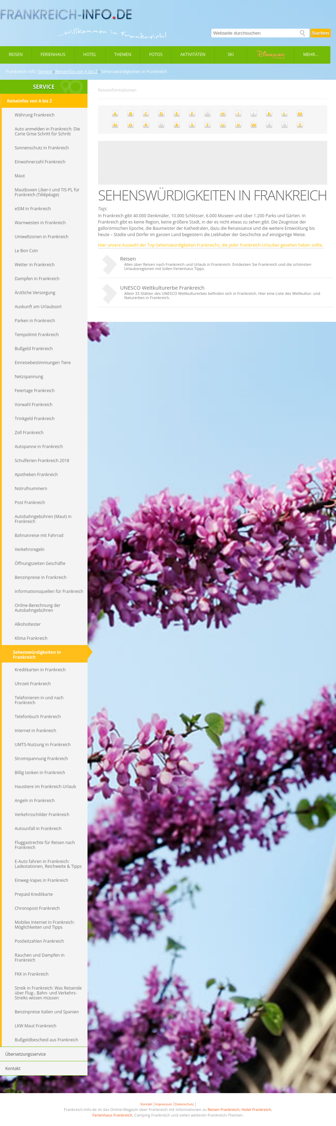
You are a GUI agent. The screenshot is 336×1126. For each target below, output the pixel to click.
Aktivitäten (192, 54)
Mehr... (310, 54)
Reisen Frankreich (223, 1109)
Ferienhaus (53, 54)
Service (45, 72)
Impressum (163, 1104)
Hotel (90, 54)
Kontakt (146, 1104)
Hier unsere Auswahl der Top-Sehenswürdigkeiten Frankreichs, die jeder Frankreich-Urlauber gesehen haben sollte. (210, 245)
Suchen (320, 33)
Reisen (16, 54)
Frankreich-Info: (21, 72)
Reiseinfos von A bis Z (76, 72)
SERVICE (44, 87)
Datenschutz (184, 1104)
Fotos (155, 54)
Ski (231, 54)
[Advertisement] (127, 163)
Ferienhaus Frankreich (112, 1115)
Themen (123, 54)
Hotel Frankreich (256, 1109)
